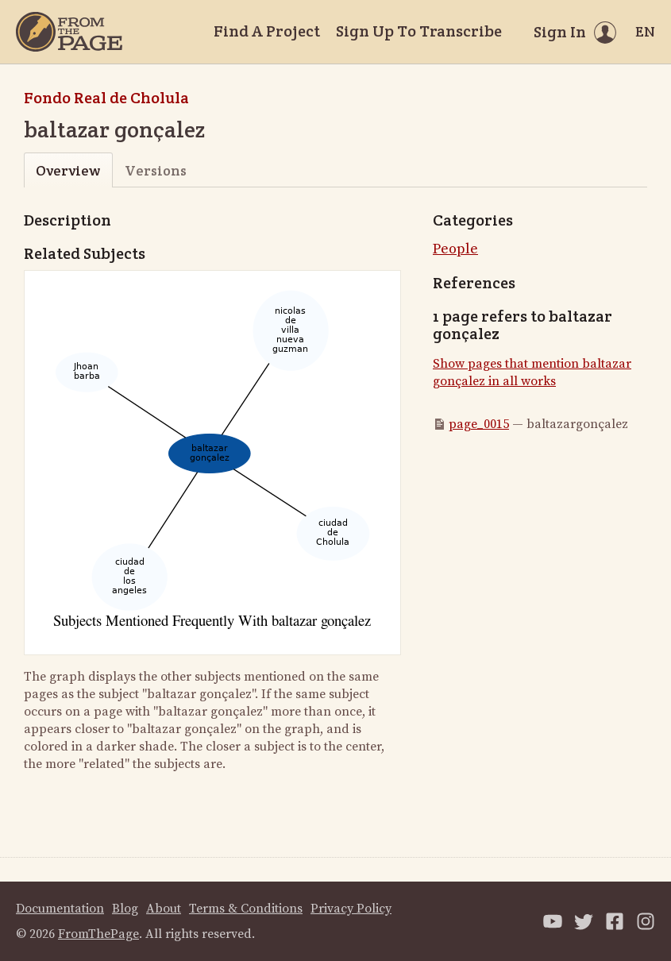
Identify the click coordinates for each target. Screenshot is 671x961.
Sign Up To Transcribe (419, 31)
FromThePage (98, 934)
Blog (125, 909)
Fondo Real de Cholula (106, 97)
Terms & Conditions (246, 909)
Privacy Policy (350, 909)
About (163, 909)
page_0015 (479, 424)
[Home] (69, 32)
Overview (68, 170)
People (455, 249)
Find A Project (267, 31)
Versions (156, 170)
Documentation (60, 909)
